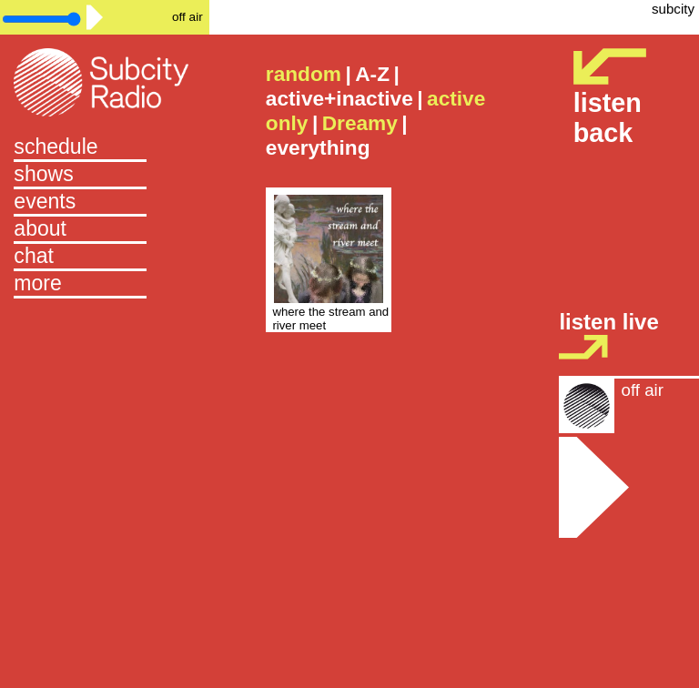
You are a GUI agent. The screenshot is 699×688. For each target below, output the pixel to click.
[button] (105, 284)
